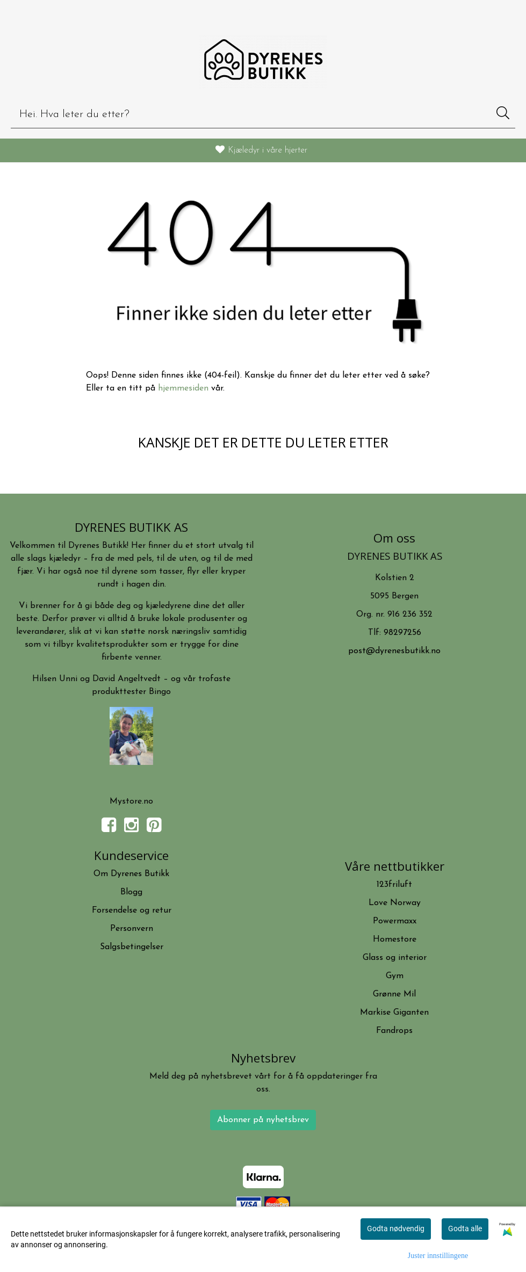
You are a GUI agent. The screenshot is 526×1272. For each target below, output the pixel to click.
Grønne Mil (394, 994)
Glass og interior (395, 957)
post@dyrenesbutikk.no (394, 651)
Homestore (394, 939)
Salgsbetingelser (131, 947)
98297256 (402, 632)
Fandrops (394, 1031)
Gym (394, 976)
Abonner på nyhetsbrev (263, 1120)
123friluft (394, 884)
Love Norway (395, 903)
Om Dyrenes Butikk (131, 874)
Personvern (131, 928)
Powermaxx (394, 921)
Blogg (131, 892)
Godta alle (465, 1228)
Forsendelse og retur (131, 910)
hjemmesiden (183, 388)
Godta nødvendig (395, 1228)
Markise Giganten (394, 1012)
